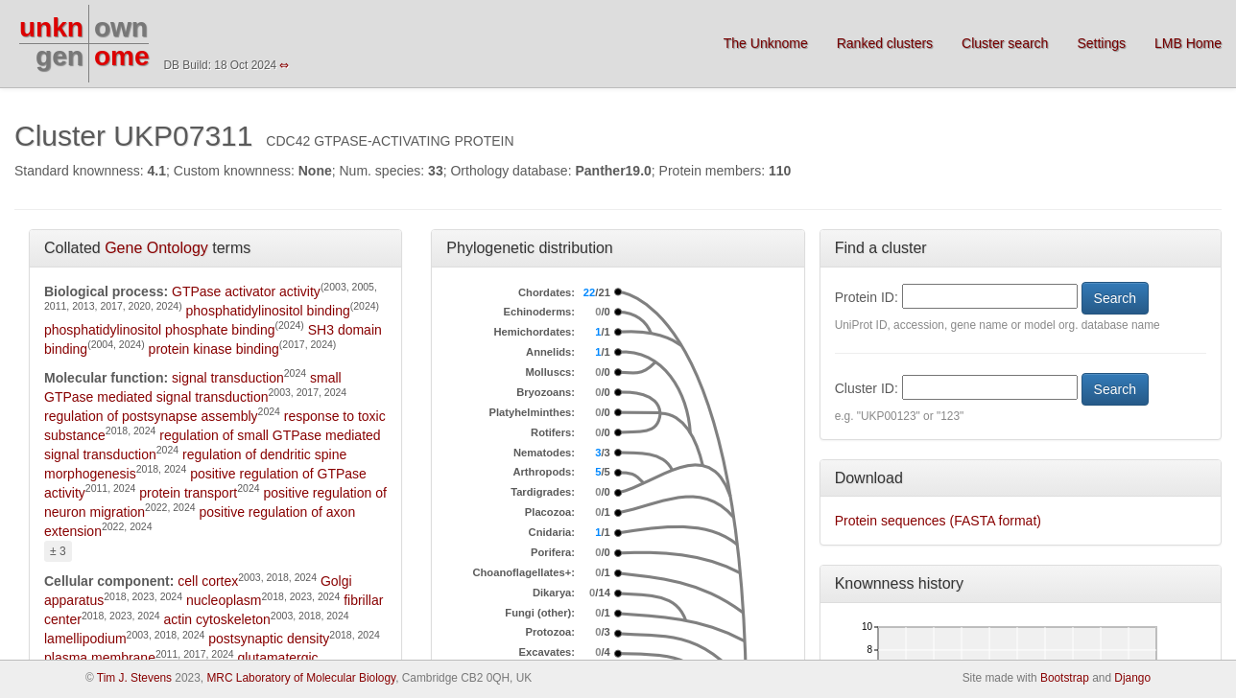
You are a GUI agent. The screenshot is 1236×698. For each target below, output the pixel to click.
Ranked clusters (885, 43)
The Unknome (766, 43)
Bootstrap (1064, 678)
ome (122, 56)
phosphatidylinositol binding (268, 310)
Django (1132, 678)
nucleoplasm (224, 600)
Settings (1101, 43)
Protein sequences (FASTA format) (938, 520)
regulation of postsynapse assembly (151, 416)
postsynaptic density (268, 638)
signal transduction (228, 377)
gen (59, 56)
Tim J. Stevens (134, 678)
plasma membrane (99, 657)
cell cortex (208, 581)
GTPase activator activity (246, 291)
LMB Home (1188, 43)
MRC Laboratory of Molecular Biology (300, 678)
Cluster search (1005, 43)
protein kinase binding (214, 349)
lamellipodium (85, 638)
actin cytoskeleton (217, 619)
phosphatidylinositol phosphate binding (159, 329)
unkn (51, 27)
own (121, 27)
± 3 (58, 551)
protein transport (188, 492)
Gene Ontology (156, 248)
